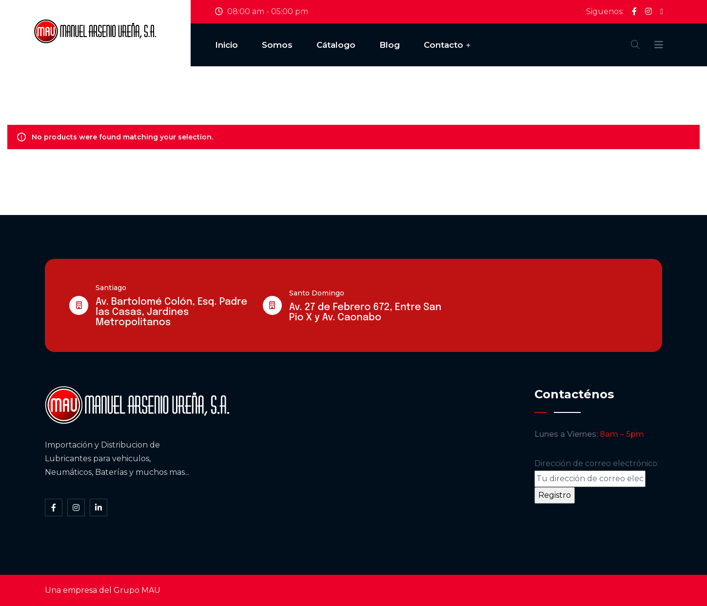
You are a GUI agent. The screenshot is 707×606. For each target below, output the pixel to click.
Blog (389, 45)
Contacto (443, 45)
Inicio (226, 45)
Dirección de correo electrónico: (596, 473)
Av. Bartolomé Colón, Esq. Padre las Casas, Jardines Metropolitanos (171, 312)
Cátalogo (335, 45)
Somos (277, 45)
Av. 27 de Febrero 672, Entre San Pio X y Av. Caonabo (365, 312)
